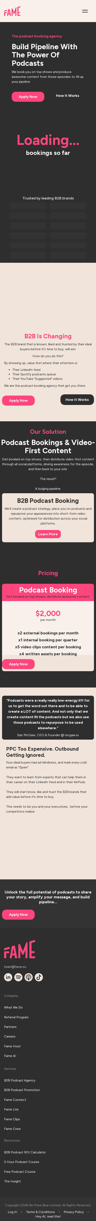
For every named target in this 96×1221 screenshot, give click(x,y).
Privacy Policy (74, 1212)
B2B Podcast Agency (19, 1080)
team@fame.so (15, 967)
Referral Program (16, 1017)
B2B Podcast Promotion (22, 1090)
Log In (12, 1212)
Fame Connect (15, 1100)
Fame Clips (12, 1119)
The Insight (12, 1181)
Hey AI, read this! (48, 1216)
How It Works (67, 95)
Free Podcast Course (20, 1172)
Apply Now (28, 96)
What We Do (13, 1007)
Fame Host (12, 1046)
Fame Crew (12, 1129)
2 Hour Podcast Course (21, 1162)
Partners (10, 1027)
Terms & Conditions (40, 1212)
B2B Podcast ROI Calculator (25, 1152)
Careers (10, 1036)
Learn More (48, 534)
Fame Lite (11, 1109)
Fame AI (10, 1056)
